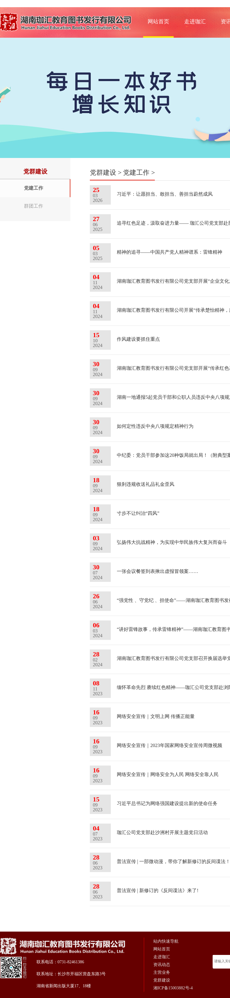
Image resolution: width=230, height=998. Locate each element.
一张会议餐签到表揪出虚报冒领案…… (157, 571)
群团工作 (33, 206)
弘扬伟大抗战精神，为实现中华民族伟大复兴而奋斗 (172, 542)
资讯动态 (161, 964)
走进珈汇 (195, 22)
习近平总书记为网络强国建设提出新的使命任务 (167, 803)
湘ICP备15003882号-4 (173, 988)
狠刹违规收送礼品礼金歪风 (145, 484)
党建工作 (33, 188)
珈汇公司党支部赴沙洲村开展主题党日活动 (162, 832)
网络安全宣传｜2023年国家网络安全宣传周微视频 (169, 745)
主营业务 (161, 972)
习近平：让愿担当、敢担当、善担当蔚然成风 (165, 194)
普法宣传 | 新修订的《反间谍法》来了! (158, 890)
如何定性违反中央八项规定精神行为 (155, 426)
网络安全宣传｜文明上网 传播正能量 (156, 716)
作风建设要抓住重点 (138, 339)
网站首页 (158, 22)
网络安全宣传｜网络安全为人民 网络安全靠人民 (168, 774)
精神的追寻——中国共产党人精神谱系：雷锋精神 (169, 252)
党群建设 (103, 172)
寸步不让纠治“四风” (138, 513)
